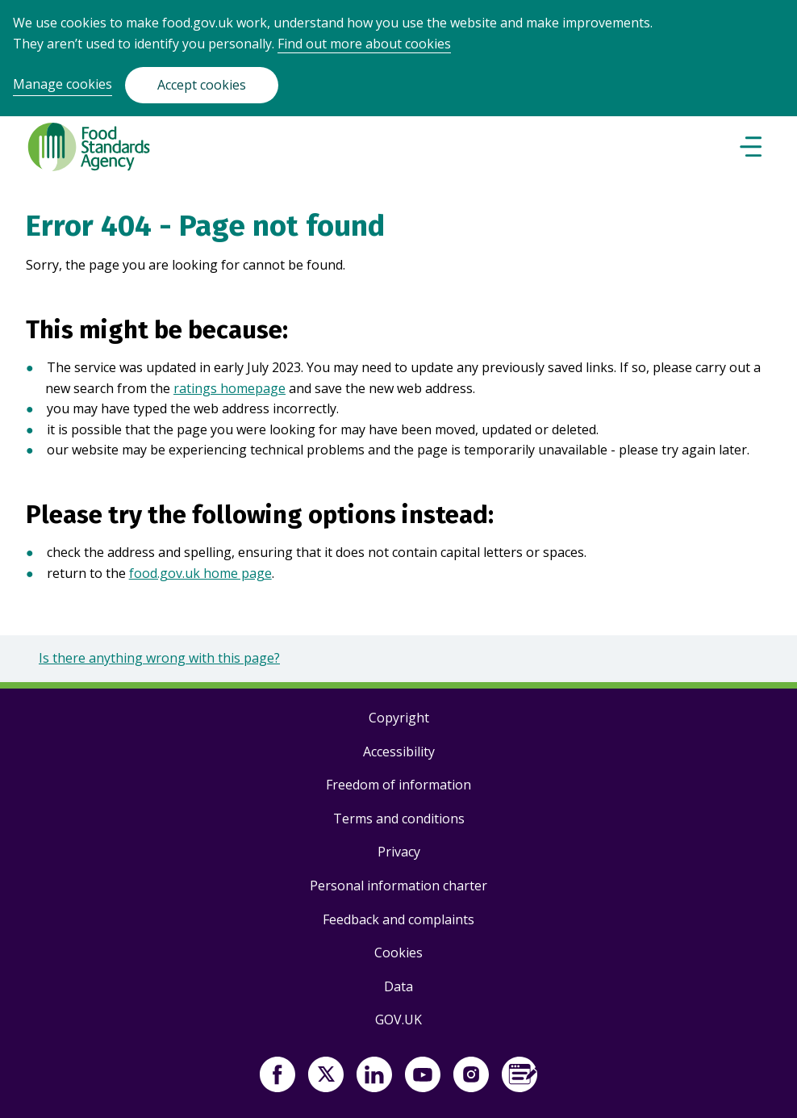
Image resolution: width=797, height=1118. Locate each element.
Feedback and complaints (398, 919)
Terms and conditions (399, 818)
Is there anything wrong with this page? (159, 658)
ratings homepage (229, 388)
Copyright (399, 717)
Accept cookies (201, 85)
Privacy (399, 851)
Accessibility (399, 751)
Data (398, 986)
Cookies (398, 952)
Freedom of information (398, 784)
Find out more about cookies (364, 43)
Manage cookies (62, 84)
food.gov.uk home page (200, 573)
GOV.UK (398, 1019)
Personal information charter (398, 885)
